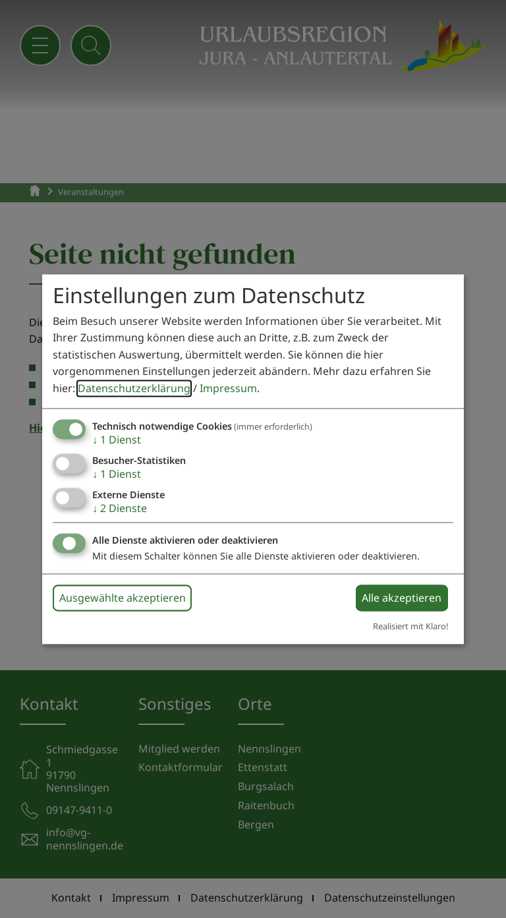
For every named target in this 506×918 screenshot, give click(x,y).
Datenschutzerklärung (134, 388)
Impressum (228, 388)
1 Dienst (116, 439)
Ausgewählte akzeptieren (122, 598)
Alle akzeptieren (401, 598)
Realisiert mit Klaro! (410, 627)
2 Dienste (119, 508)
